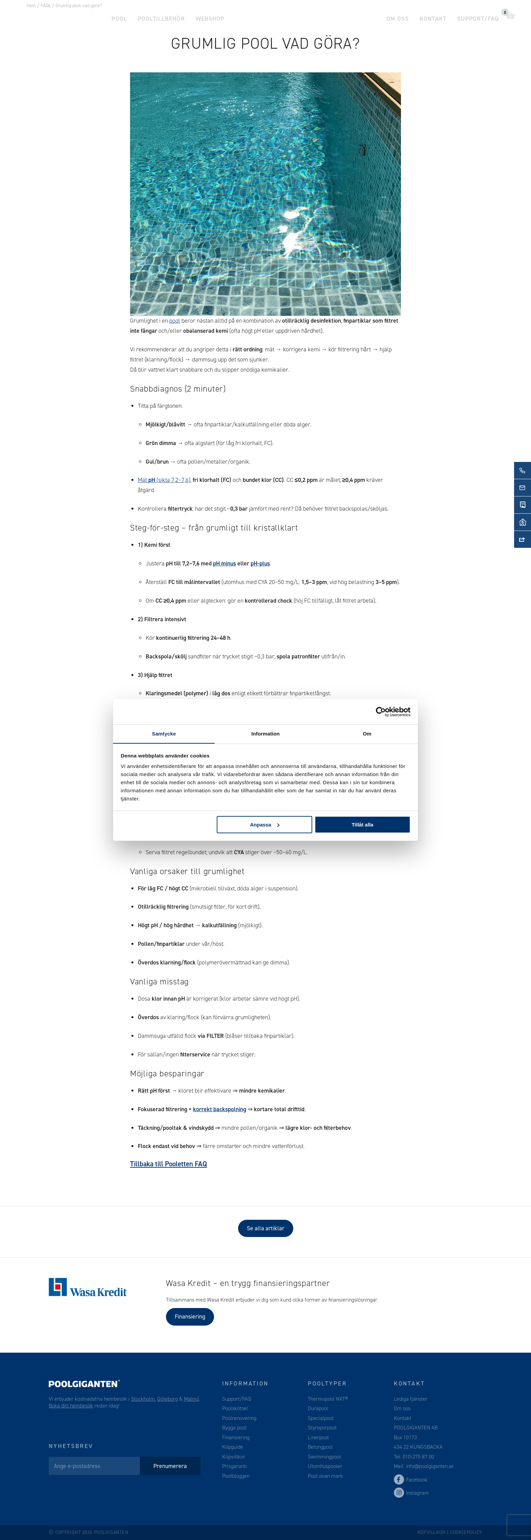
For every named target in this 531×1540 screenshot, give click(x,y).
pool (174, 321)
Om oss (399, 17)
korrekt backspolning (219, 1109)
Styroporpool (322, 1427)
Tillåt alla (362, 824)
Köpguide (232, 1446)
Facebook (410, 1479)
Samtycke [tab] (164, 734)
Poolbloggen (236, 1475)
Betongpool (320, 1446)
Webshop (208, 17)
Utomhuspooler (325, 1466)
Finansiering (190, 1316)
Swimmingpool (324, 1456)
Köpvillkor (233, 1456)
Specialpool (321, 1418)
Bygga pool (234, 1427)
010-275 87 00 (418, 1456)
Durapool (318, 1408)
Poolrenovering (239, 1418)
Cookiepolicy (466, 1532)
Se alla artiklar (265, 1228)
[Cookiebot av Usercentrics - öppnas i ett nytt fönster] (380, 711)
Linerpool (318, 1437)
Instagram (411, 1492)
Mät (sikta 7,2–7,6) (164, 480)
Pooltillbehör (160, 17)
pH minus (224, 563)
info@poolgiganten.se (429, 1466)
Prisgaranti (234, 1466)
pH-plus (260, 563)
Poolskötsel (235, 1408)
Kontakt (434, 17)
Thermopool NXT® (328, 1398)
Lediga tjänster (410, 1398)
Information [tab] (265, 734)
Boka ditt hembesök (71, 1405)
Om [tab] (367, 734)
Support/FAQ (479, 17)
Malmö (191, 1398)
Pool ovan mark (325, 1475)
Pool (118, 17)
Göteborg (167, 1398)
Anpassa (264, 824)
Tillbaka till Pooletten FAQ (168, 1164)
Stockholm (143, 1398)
